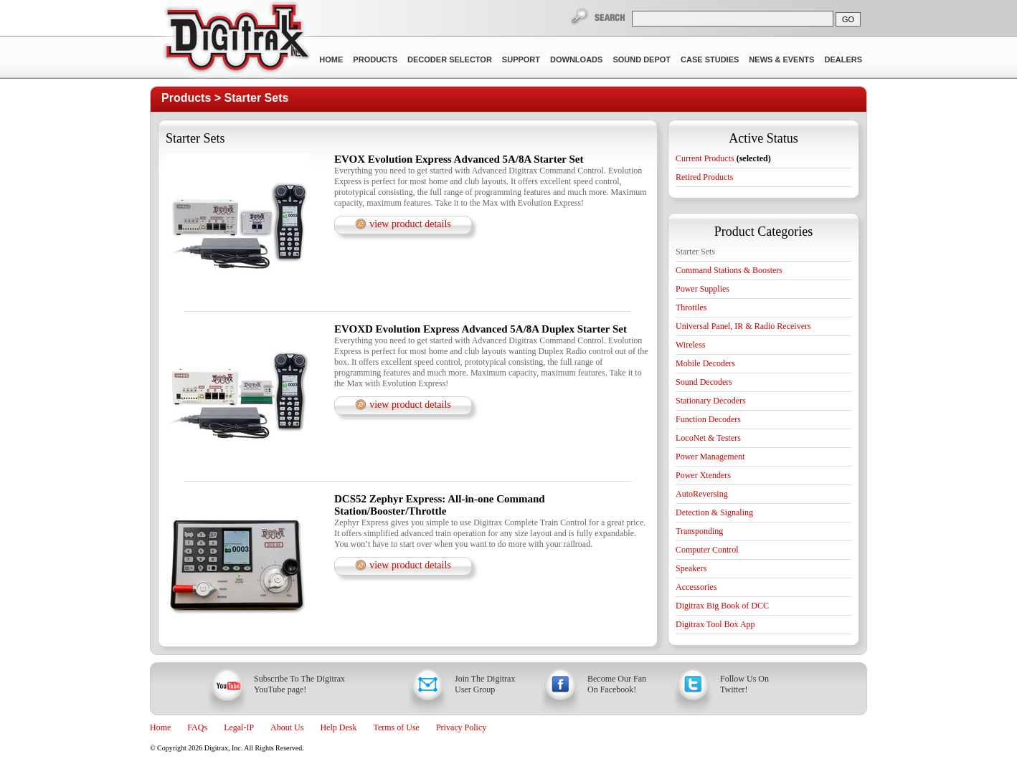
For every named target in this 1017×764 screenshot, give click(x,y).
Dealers (843, 59)
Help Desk (338, 727)
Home (331, 59)
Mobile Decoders (705, 363)
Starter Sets (256, 98)
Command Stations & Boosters (729, 270)
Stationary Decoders (711, 401)
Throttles (691, 307)
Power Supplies (702, 289)
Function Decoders (708, 419)
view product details (410, 224)
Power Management (710, 457)
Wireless (691, 345)
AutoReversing (702, 494)
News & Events (781, 59)
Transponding (699, 531)
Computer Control (707, 550)
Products (375, 59)
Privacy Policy (461, 727)
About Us (286, 727)
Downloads (576, 59)
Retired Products (704, 177)
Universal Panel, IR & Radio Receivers (743, 326)
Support (521, 59)
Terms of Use (396, 727)
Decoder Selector (449, 59)
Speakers (691, 568)
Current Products (723, 158)
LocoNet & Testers (708, 438)
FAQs (197, 727)
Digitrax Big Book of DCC (722, 606)
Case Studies (710, 59)
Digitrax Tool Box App (715, 624)
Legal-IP (239, 727)
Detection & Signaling (714, 512)
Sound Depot (641, 59)
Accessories (696, 587)
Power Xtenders (703, 475)
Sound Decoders (704, 382)
